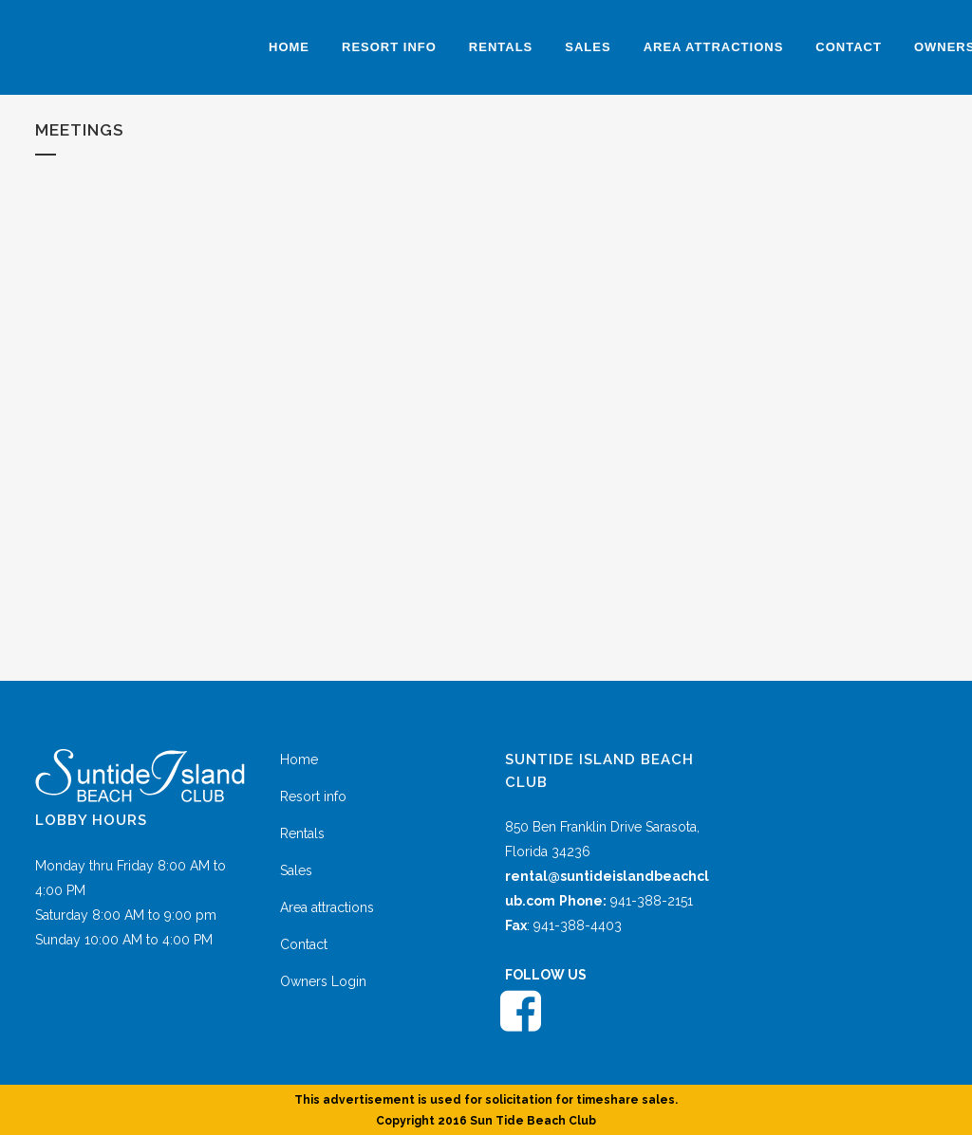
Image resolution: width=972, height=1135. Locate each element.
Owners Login (323, 981)
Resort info (313, 796)
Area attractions (327, 907)
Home (299, 759)
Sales (296, 870)
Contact (303, 944)
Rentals (302, 833)
